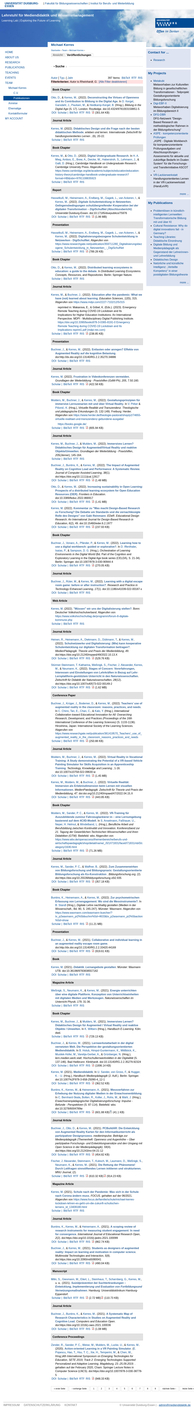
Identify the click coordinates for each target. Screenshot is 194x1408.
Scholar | (63, 112)
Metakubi (158, 80)
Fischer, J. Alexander (120, 665)
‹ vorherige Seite (79, 1389)
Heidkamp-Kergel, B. (102, 105)
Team (64, 50)
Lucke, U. (117, 1344)
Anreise (13, 103)
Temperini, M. (108, 1352)
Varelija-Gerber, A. (89, 1054)
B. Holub (84, 1050)
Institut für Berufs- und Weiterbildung (112, 3)
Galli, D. (60, 163)
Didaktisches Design (165, 259)
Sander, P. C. (74, 813)
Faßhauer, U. (126, 820)
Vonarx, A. (72, 543)
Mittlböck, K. (128, 1050)
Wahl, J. (127, 1097)
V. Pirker (133, 403)
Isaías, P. (60, 550)
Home (9, 52)
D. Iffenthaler (128, 546)
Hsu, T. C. (83, 1352)
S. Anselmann (109, 820)
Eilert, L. (85, 1279)
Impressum (11, 1405)
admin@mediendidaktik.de (175, 1405)
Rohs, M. (112, 1097)
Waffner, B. (91, 866)
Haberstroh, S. (110, 159)
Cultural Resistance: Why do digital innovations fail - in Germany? (170, 229)
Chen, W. (125, 1352)
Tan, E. (74, 711)
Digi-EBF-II (160, 103)
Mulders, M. (58, 400)
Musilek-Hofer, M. (65, 1054)
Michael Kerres (76, 50)
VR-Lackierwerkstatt (165, 175)
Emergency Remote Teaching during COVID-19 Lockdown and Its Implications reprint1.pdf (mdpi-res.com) (94, 326)
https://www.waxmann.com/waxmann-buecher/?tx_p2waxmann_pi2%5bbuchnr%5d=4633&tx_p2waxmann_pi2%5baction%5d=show (99, 916)
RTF (134, 77)
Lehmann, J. (128, 159)
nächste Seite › (169, 1389)
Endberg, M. (96, 198)
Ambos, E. (68, 159)
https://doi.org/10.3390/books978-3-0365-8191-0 (87, 322)
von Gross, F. (119, 1072)
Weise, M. (88, 1344)
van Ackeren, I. (128, 198)
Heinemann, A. (78, 198)
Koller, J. (100, 1097)
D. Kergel (127, 101)
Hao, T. (71, 1352)
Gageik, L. (111, 198)
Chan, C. (85, 711)
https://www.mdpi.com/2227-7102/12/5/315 (99, 302)
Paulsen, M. (78, 105)
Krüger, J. (71, 703)
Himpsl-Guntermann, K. (105, 1050)
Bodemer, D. (86, 703)
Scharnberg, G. (118, 1279)
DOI (54, 112)
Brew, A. (81, 159)
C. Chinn (63, 711)
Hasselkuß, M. (59, 198)
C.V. (16, 93)
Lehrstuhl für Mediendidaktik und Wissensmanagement (48, 17)
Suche (61, 66)
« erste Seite (59, 1389)
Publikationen (21, 98)
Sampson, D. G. (79, 550)
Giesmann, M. (70, 1279)
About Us (12, 57)
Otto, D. (55, 97)
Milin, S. (56, 1279)
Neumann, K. (70, 668)
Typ (62, 77)
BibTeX (126, 77)
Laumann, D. (118, 1161)
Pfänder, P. (86, 543)
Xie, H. (94, 1352)
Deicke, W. (94, 159)
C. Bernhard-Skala (69, 1097)
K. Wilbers (91, 1029)
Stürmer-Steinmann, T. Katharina (70, 665)
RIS (140, 77)
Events (10, 77)
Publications (15, 67)
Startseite (55, 50)
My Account (14, 118)
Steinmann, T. (85, 1161)
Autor (54, 77)
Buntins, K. (72, 465)
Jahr (70, 77)
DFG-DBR (159, 114)
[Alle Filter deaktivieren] (113, 81)
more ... (184, 194)
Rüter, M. (71, 581)
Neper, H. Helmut (65, 824)
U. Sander (103, 1072)
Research (12, 62)
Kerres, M (57, 128)
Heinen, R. (57, 639)
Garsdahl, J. (62, 105)
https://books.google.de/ (72, 424)
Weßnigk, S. (99, 665)
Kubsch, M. (102, 1161)
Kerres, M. (70, 97)
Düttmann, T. (109, 639)
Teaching (12, 72)
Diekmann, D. (92, 639)
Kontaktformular (17, 113)
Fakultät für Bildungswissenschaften (66, 3)
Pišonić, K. (61, 407)
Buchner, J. (74, 294)
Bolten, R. (88, 1097)
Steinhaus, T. (99, 1279)
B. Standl (60, 905)
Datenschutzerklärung (42, 1405)
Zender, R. (57, 1344)
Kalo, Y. (99, 711)
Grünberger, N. (112, 1054)
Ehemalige (14, 108)
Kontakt (70, 1405)
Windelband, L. (89, 824)
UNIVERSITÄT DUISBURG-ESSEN (22, 5)
